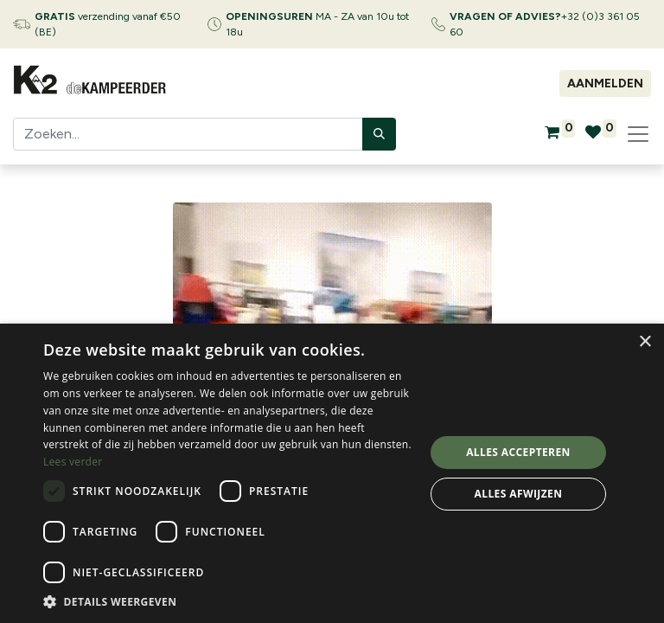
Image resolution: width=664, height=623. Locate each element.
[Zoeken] (379, 134)
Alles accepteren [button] (518, 452)
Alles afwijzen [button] (519, 493)
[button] (228, 601)
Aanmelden (605, 83)
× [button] (644, 342)
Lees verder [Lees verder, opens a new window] (73, 461)
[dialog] (332, 473)
